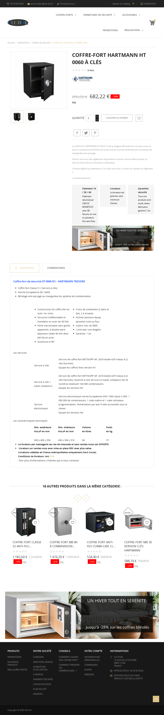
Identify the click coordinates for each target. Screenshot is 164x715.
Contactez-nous (66, 3)
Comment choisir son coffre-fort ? (68, 658)
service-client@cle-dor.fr (40, 3)
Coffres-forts (65, 14)
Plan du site (39, 689)
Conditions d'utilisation (40, 668)
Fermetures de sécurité (98, 14)
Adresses (89, 674)
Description (26, 267)
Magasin (37, 693)
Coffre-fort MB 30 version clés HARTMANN (138, 546)
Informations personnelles (92, 658)
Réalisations (133, 30)
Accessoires (130, 14)
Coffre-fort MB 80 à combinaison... (63, 544)
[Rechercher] (123, 3)
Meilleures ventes (17, 669)
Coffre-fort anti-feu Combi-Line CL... (101, 544)
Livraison (38, 657)
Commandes (91, 664)
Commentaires (56, 267)
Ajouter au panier (117, 118)
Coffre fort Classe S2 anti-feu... (27, 544)
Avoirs (88, 669)
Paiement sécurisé (43, 679)
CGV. (52, 456)
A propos (38, 674)
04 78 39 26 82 (15, 3)
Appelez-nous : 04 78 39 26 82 (128, 670)
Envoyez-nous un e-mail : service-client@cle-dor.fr (128, 677)
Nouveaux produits (13, 663)
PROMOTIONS (110, 30)
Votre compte (93, 651)
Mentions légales (43, 662)
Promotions (14, 657)
